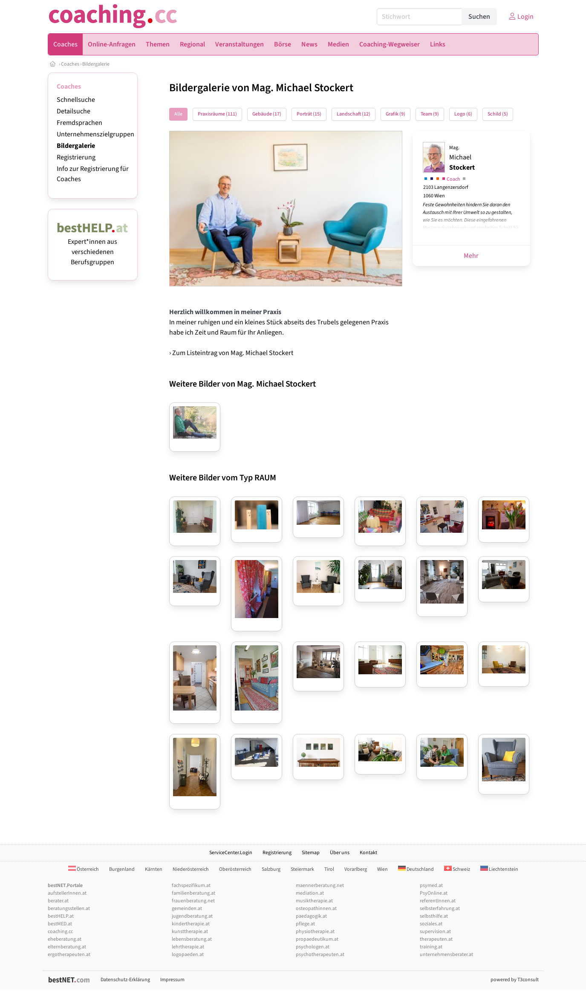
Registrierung (76, 157)
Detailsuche (73, 111)
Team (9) (430, 114)
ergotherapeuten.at (69, 954)
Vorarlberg (355, 869)
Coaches (70, 64)
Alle (178, 114)
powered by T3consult (515, 979)
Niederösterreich (191, 869)
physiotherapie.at (315, 931)
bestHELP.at (61, 916)
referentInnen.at (438, 900)
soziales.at (431, 923)
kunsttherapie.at (190, 931)
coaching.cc (60, 931)
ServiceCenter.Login (230, 852)
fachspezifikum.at (191, 885)
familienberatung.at (193, 893)
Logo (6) (463, 114)
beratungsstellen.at (69, 908)
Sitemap (311, 852)
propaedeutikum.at (317, 939)
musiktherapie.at (314, 900)
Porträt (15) (309, 114)
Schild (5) (498, 114)
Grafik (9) (395, 114)
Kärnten (153, 869)
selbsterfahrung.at (440, 908)
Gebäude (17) (266, 114)
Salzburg (271, 869)
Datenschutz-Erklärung (125, 979)
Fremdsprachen (79, 122)
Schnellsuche (76, 99)
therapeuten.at (436, 939)
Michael (462, 158)
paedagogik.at (311, 916)
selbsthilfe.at (434, 916)
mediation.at (310, 893)
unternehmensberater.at (446, 954)
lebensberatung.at (192, 939)
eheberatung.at (64, 939)
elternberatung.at (67, 947)
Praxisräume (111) (217, 114)
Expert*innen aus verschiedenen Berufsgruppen (93, 247)
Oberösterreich (235, 869)
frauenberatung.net (193, 900)
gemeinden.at (187, 908)
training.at (431, 947)
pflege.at (305, 923)
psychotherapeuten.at (320, 954)
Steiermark (302, 869)
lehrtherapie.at (188, 947)
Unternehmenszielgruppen (95, 134)
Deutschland (416, 869)
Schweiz (457, 869)
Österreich (83, 869)
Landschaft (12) (353, 114)
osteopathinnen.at (316, 908)
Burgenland (122, 869)
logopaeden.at (188, 954)
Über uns (339, 852)
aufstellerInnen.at (67, 893)
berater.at (58, 900)
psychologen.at (312, 947)
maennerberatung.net (320, 885)
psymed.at (431, 885)
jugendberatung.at (192, 916)
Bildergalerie (96, 64)
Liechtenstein (499, 869)
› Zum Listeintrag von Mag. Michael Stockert (231, 353)
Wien (382, 869)
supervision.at (435, 931)
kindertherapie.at (191, 923)
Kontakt (368, 852)
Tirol (329, 869)
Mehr (471, 255)
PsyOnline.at (433, 893)
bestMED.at (60, 923)
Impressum (172, 979)
